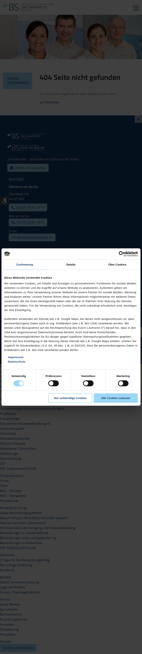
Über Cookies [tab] (117, 264)
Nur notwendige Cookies (70, 398)
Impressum (16, 357)
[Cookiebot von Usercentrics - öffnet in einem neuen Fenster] (121, 254)
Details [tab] (71, 264)
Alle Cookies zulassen (115, 398)
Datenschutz (17, 361)
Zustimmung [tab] (24, 264)
